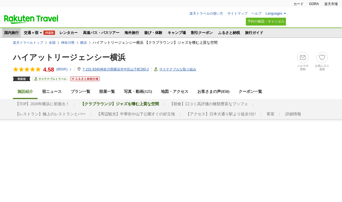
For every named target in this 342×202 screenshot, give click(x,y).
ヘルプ (256, 13)
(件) (64, 69)
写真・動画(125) (138, 91)
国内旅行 (11, 33)
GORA (314, 4)
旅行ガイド (254, 33)
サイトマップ (237, 13)
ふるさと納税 (229, 33)
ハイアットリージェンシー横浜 (69, 57)
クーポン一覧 (250, 91)
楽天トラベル (31, 19)
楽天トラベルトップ (28, 43)
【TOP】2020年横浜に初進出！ (42, 104)
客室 (270, 114)
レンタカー (68, 33)
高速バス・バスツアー (101, 33)
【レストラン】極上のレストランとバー (50, 114)
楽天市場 (331, 4)
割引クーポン (202, 33)
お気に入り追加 (322, 67)
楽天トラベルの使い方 (206, 13)
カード (299, 4)
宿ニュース (52, 91)
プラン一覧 (80, 91)
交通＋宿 (31, 33)
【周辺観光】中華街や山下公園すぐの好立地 (135, 114)
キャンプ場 (177, 33)
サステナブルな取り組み (177, 69)
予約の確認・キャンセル (266, 21)
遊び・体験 (153, 33)
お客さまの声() (213, 91)
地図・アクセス (174, 91)
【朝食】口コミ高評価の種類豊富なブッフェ (209, 104)
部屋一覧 (107, 91)
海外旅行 (131, 33)
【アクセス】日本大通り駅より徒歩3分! (221, 114)
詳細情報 (293, 114)
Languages (274, 13)
